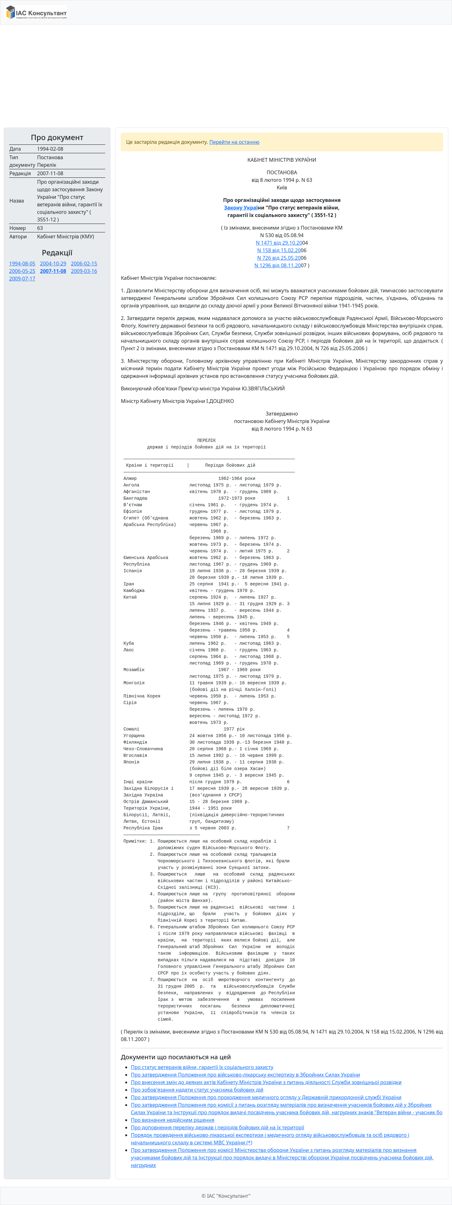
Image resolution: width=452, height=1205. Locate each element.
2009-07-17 (22, 278)
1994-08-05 (22, 263)
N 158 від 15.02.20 (279, 250)
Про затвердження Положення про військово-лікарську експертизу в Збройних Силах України (245, 1074)
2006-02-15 (84, 263)
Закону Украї (241, 207)
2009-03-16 (84, 271)
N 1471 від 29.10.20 (279, 242)
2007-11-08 (53, 271)
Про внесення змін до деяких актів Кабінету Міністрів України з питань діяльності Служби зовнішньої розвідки (266, 1082)
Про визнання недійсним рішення (172, 1119)
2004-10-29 (53, 263)
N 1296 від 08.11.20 (278, 265)
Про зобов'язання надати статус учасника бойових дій (197, 1089)
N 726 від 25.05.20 (279, 257)
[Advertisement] (226, 76)
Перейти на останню (234, 141)
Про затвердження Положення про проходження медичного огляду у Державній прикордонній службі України (266, 1097)
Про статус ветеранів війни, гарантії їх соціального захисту (202, 1067)
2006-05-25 (22, 271)
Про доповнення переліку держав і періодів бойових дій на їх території (217, 1127)
